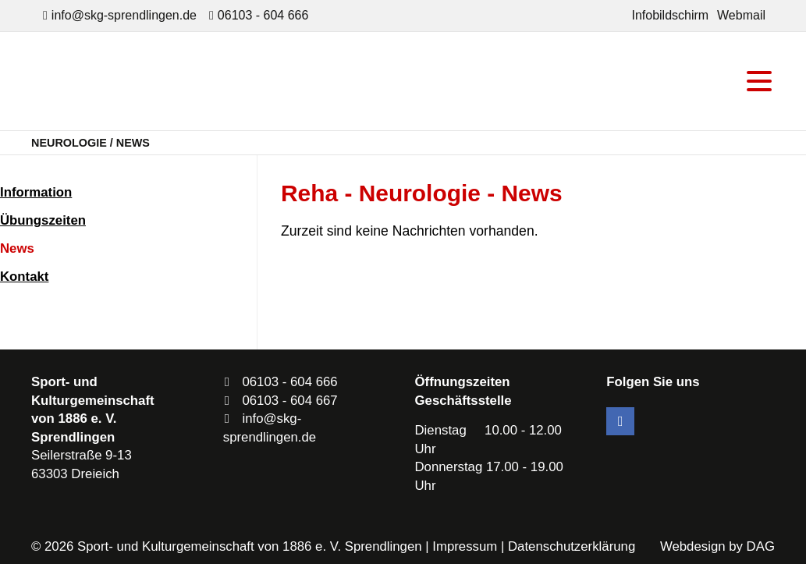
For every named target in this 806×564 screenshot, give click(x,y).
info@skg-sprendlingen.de (124, 15)
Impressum (464, 546)
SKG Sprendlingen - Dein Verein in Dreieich (168, 81)
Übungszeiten (43, 220)
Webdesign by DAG (717, 546)
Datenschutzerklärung (571, 546)
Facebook (620, 421)
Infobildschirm (669, 15)
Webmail (741, 15)
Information (36, 192)
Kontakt (24, 276)
